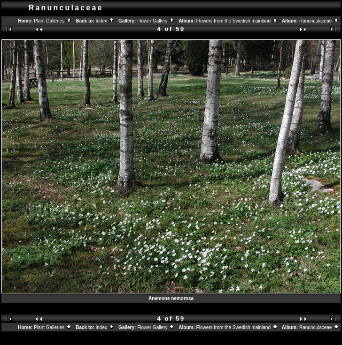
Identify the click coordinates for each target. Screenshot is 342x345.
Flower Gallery (156, 20)
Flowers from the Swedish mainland (237, 20)
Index (105, 20)
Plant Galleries (53, 20)
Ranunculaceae (319, 20)
